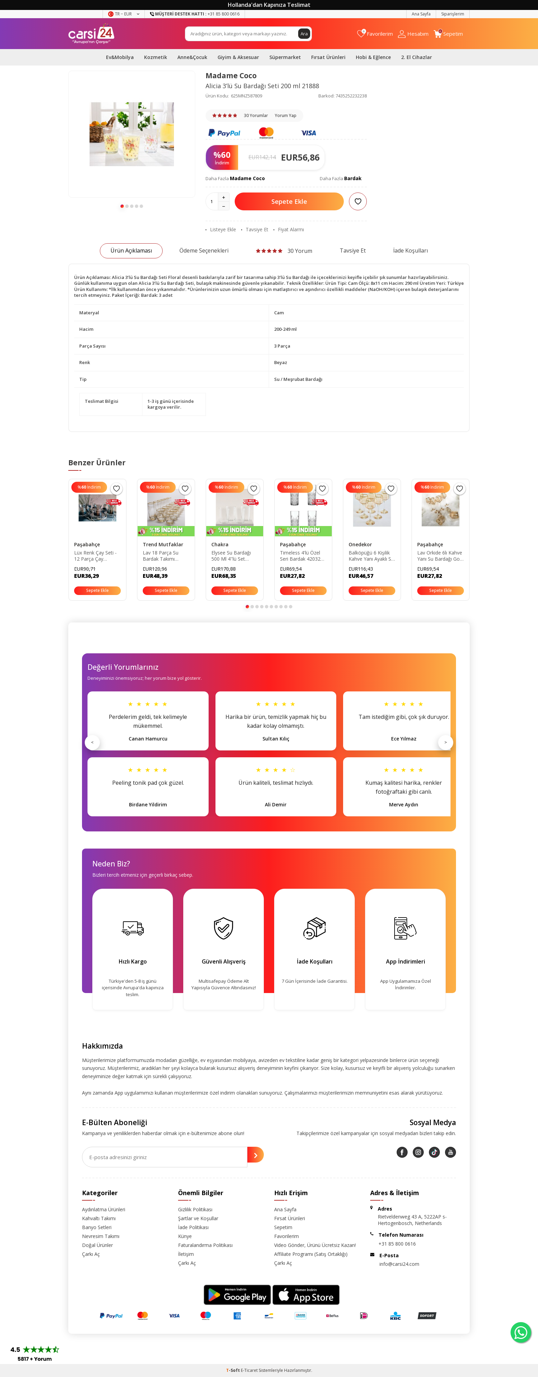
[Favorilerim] (375, 34)
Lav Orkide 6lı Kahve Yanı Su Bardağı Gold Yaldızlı (440, 556)
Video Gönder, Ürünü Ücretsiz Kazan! (315, 1245)
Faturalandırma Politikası (205, 1245)
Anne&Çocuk (192, 57)
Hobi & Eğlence (373, 57)
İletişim (186, 1254)
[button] (122, 206)
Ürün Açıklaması (131, 250)
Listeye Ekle (221, 229)
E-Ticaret (249, 1370)
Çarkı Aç (91, 1254)
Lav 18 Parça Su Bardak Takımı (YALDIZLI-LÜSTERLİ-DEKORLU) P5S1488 (165, 556)
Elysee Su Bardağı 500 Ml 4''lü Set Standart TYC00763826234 (231, 556)
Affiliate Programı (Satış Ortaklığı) (311, 1254)
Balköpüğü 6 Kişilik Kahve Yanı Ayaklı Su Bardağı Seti (371, 556)
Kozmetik (155, 57)
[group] (132, 134)
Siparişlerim (452, 14)
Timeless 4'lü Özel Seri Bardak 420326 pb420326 (301, 556)
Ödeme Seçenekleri (204, 250)
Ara (304, 33)
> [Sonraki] (445, 742)
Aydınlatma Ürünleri (103, 1209)
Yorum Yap (285, 115)
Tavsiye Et (254, 229)
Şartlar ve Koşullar (198, 1218)
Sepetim (283, 1227)
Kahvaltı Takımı (99, 1218)
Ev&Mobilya (120, 57)
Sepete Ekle (289, 201)
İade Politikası (193, 1227)
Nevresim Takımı (100, 1236)
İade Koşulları (410, 250)
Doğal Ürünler (97, 1245)
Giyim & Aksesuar (238, 57)
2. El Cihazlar (416, 57)
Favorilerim (286, 1236)
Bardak (353, 178)
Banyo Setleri (97, 1227)
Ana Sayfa (421, 14)
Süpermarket (285, 57)
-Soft (233, 1370)
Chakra (220, 544)
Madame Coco (231, 75)
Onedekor (360, 544)
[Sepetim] (448, 34)
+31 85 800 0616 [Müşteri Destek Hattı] (194, 14)
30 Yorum (284, 251)
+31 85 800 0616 (397, 1243)
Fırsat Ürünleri (328, 57)
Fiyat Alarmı (288, 229)
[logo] (91, 33)
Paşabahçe (87, 544)
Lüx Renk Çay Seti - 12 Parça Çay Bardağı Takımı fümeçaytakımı (95, 556)
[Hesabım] (413, 34)
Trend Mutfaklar (163, 544)
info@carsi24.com (399, 1264)
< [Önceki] (92, 742)
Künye (185, 1236)
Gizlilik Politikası (195, 1209)
